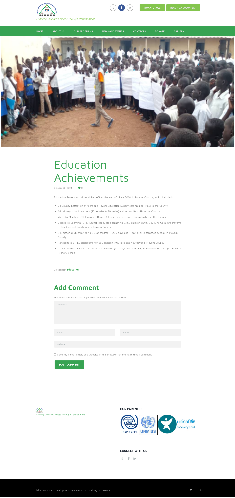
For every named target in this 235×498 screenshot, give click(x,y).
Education (75, 269)
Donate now (152, 7)
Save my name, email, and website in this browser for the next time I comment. (104, 354)
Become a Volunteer (183, 7)
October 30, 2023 (63, 188)
